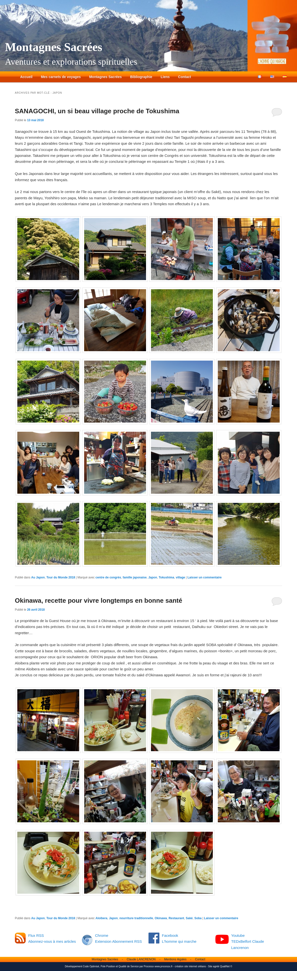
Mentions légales (175, 959)
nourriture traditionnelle (136, 918)
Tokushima (166, 577)
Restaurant (176, 918)
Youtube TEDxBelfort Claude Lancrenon (247, 941)
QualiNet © (226, 966)
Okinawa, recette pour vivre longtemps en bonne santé (98, 600)
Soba (197, 918)
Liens (165, 77)
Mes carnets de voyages (61, 77)
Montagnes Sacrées (53, 47)
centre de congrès (108, 577)
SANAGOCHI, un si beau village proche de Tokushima (97, 111)
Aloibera (101, 918)
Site (210, 966)
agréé (216, 966)
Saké (189, 918)
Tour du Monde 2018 (60, 577)
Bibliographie (141, 77)
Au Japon (38, 577)
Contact (184, 77)
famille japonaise (135, 577)
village (180, 577)
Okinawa (161, 918)
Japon (152, 577)
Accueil (26, 77)
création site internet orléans (190, 966)
